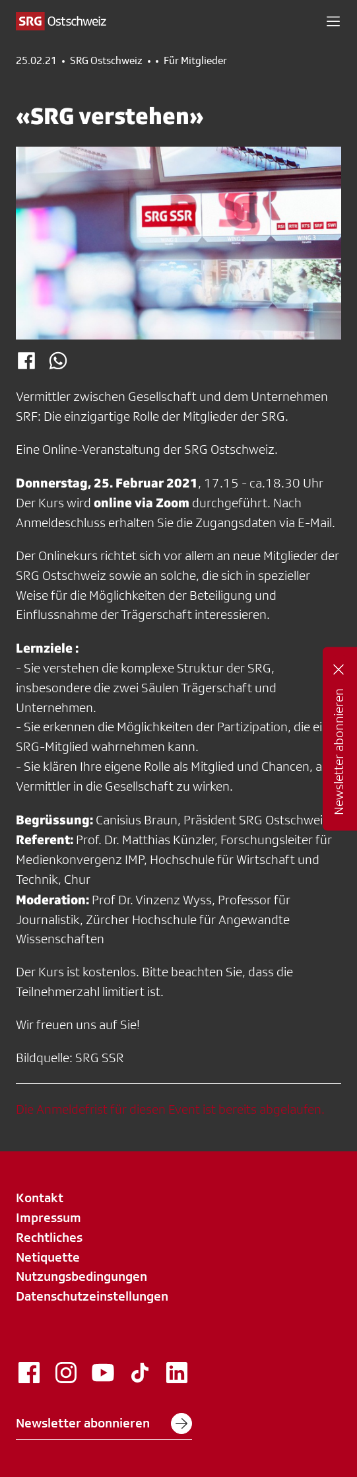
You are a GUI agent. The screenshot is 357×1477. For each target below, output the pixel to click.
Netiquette (48, 1257)
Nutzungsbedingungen (81, 1276)
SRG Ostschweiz (106, 61)
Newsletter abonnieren (104, 1423)
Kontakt (39, 1197)
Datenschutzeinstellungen (92, 1296)
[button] (333, 21)
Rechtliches (49, 1237)
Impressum (48, 1217)
